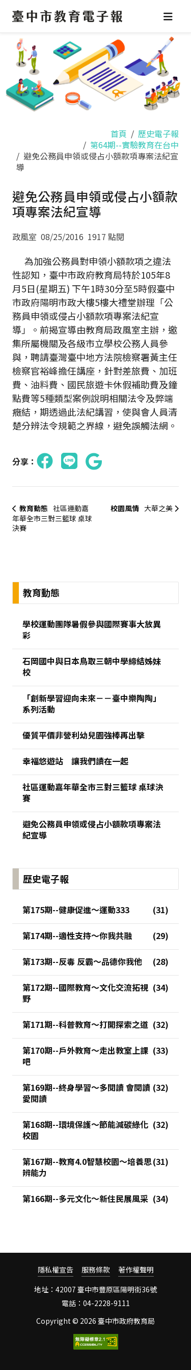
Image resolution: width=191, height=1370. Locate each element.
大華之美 (144, 508)
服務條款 (95, 1270)
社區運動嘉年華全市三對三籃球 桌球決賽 (52, 518)
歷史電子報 (158, 133)
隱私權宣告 (55, 1270)
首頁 (119, 133)
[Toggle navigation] (168, 16)
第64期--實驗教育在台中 (134, 145)
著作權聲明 (136, 1270)
